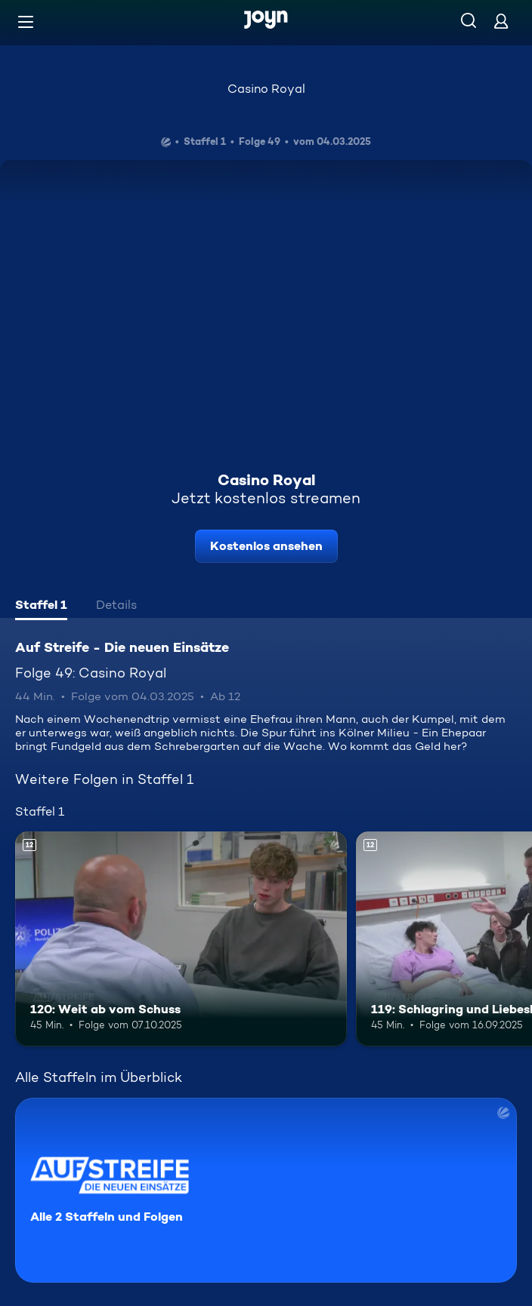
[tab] (41, 606)
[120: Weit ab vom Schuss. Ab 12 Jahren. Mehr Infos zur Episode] (181, 938)
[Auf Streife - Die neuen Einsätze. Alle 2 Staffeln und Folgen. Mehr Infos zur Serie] (266, 1190)
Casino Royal (266, 88)
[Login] (501, 21)
